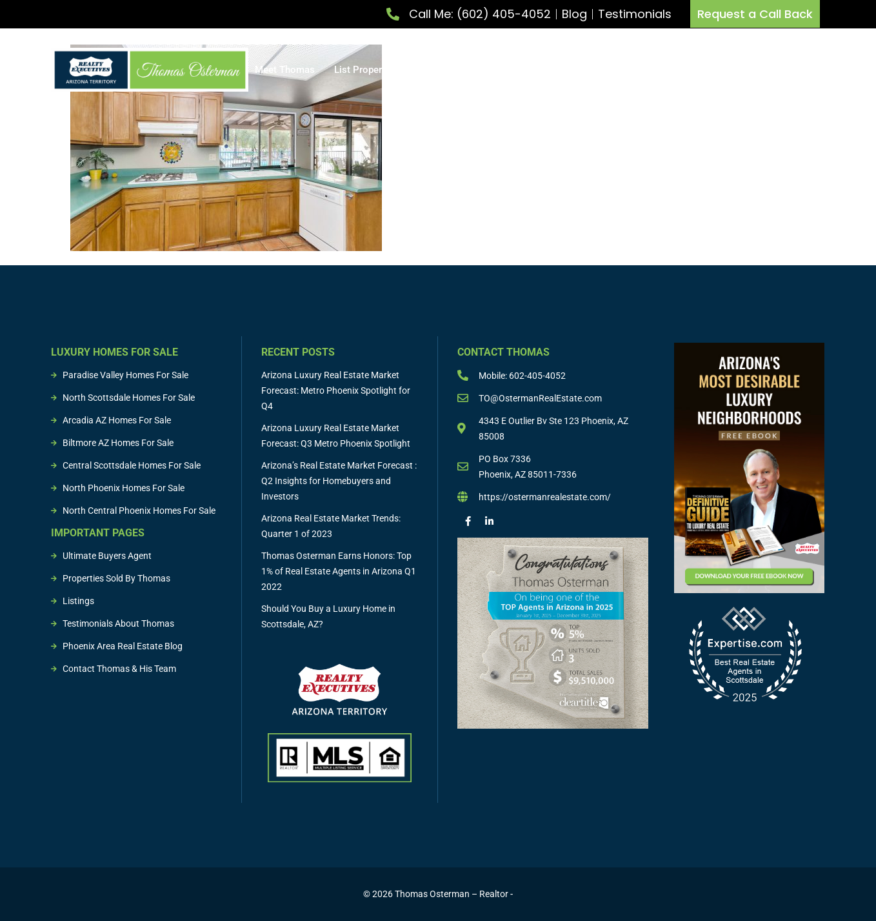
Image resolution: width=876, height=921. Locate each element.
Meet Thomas (285, 70)
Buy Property (454, 70)
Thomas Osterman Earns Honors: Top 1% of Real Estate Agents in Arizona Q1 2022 (338, 571)
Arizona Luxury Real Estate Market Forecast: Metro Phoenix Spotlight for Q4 (335, 390)
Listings (627, 70)
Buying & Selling (549, 70)
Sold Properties (697, 70)
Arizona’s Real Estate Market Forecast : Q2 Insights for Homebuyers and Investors (339, 480)
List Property (368, 70)
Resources (773, 70)
